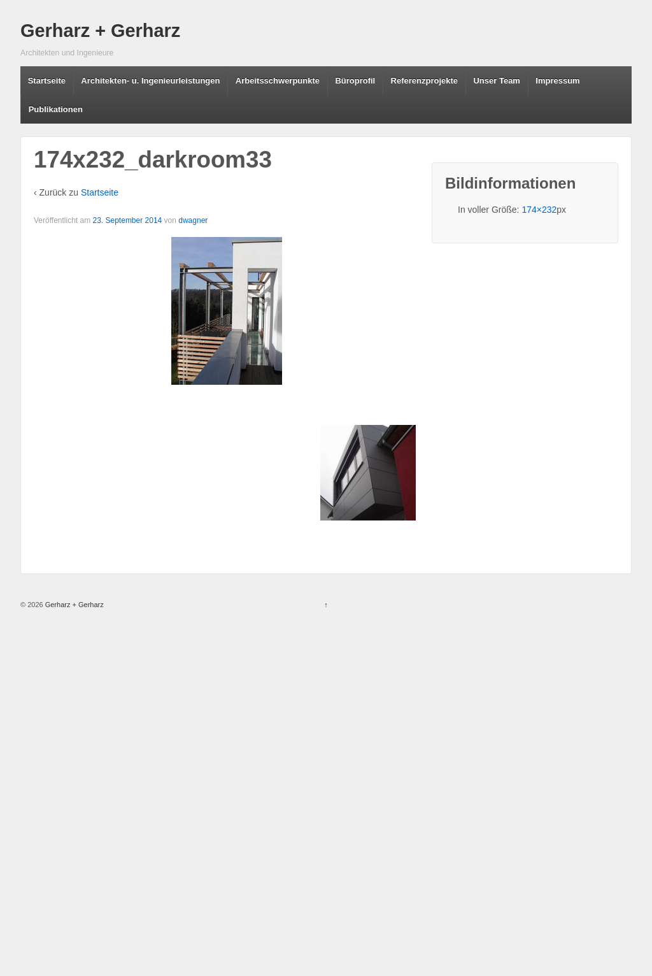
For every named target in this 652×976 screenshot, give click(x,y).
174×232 (538, 210)
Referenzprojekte (424, 80)
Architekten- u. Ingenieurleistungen (150, 80)
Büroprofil (355, 80)
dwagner (193, 220)
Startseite (47, 80)
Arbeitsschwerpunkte (278, 80)
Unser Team (496, 80)
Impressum (557, 80)
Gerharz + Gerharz (100, 30)
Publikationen (56, 109)
